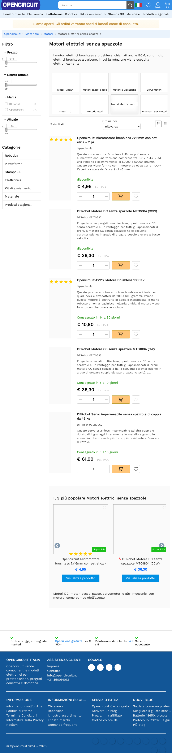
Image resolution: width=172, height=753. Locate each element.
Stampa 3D (116, 14)
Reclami (12, 725)
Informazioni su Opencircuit (68, 700)
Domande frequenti (62, 725)
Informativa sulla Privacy (25, 720)
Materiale (133, 14)
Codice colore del (105, 720)
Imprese (53, 666)
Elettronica (35, 14)
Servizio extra (105, 700)
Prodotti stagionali (155, 14)
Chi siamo (55, 706)
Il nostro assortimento (65, 715)
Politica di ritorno (19, 711)
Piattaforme (54, 14)
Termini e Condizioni (21, 715)
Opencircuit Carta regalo (110, 706)
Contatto (53, 671)
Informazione (19, 700)
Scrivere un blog (104, 711)
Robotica (71, 14)
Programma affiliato (107, 715)
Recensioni (56, 711)
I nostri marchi (14, 14)
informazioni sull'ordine (24, 706)
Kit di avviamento (93, 14)
